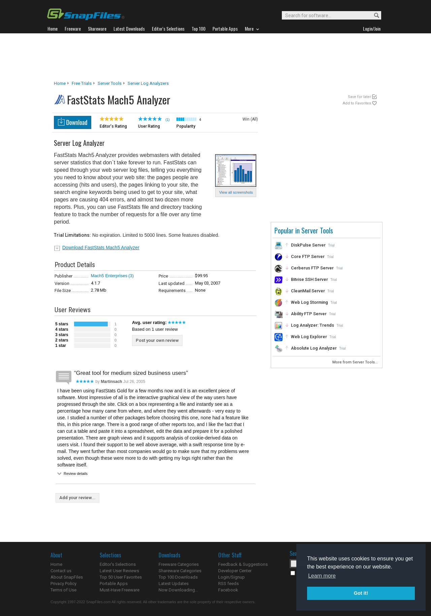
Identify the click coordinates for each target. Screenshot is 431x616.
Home (60, 83)
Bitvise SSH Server (309, 279)
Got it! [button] (361, 593)
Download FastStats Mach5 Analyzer (100, 247)
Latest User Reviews (119, 570)
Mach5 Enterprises (109, 275)
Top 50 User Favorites (121, 577)
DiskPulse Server (308, 245)
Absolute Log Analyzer (314, 348)
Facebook (228, 589)
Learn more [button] (322, 576)
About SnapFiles (67, 577)
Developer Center (235, 570)
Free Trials (82, 83)
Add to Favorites (357, 103)
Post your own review (157, 340)
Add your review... (77, 497)
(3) (131, 275)
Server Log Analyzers (148, 83)
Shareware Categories (180, 570)
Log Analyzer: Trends (312, 325)
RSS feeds (228, 583)
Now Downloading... (178, 589)
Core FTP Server (308, 256)
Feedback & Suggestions (243, 564)
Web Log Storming (309, 302)
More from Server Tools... (355, 362)
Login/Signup (231, 577)
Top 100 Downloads (178, 577)
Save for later (359, 97)
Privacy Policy (63, 583)
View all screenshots (236, 192)
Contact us (61, 570)
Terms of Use (63, 589)
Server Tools (110, 83)
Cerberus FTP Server (312, 267)
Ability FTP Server (309, 313)
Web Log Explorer (309, 336)
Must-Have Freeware (119, 589)
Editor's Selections (118, 564)
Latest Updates (174, 583)
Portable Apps (114, 583)
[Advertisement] (215, 57)
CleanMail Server (308, 290)
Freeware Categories (179, 564)
